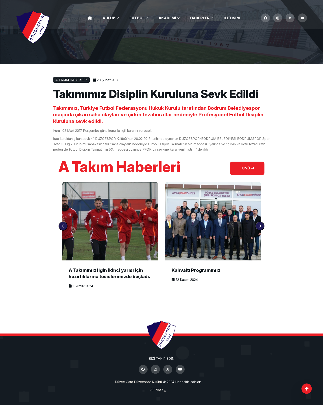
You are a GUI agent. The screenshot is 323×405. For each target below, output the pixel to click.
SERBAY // (158, 390)
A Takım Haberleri (71, 80)
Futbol (136, 18)
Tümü (247, 168)
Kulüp (109, 18)
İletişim (232, 18)
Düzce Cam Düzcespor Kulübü (138, 382)
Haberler (200, 18)
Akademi (167, 18)
